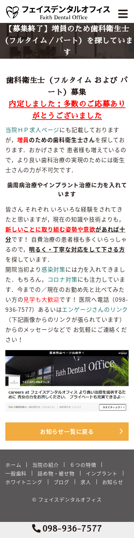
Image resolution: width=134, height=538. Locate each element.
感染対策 (53, 269)
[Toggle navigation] (124, 14)
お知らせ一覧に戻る (67, 431)
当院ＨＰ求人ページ (32, 129)
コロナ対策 (63, 279)
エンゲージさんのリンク (95, 309)
